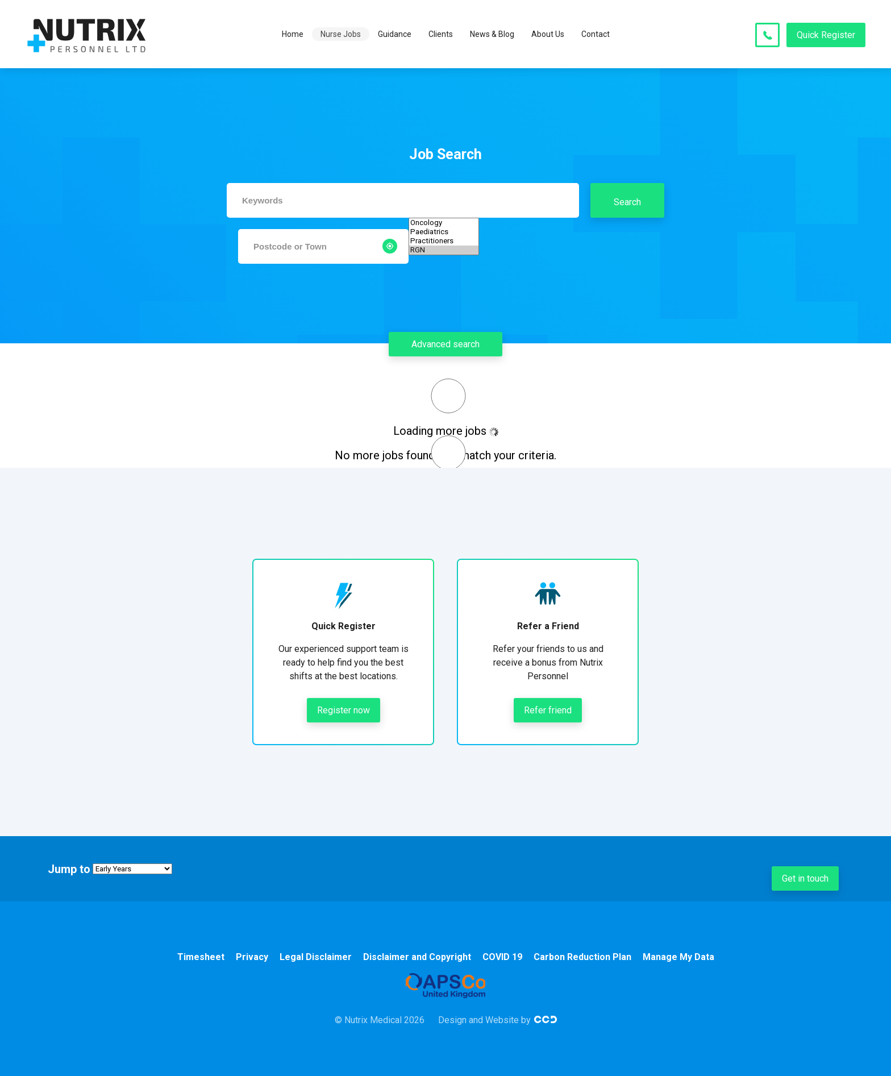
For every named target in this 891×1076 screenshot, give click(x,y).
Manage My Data (678, 957)
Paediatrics (443, 231)
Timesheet (200, 957)
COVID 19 (502, 957)
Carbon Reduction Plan (582, 957)
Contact (595, 34)
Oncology (443, 222)
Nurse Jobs (340, 34)
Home (292, 34)
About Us (547, 34)
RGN (443, 250)
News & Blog (492, 34)
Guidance (394, 34)
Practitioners (443, 241)
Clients (440, 34)
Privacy (252, 957)
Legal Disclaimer (316, 957)
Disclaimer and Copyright (417, 957)
